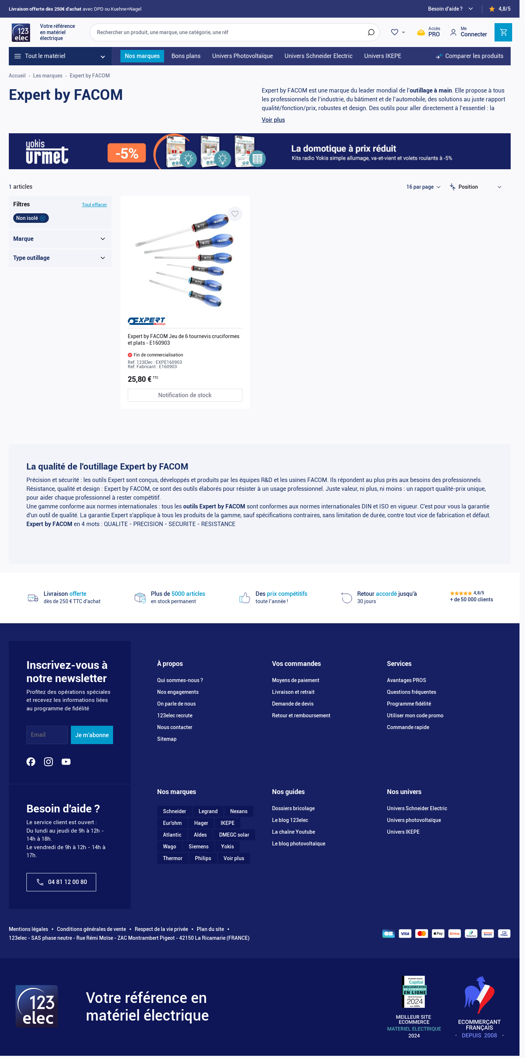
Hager (201, 823)
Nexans (238, 811)
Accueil (17, 76)
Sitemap (167, 739)
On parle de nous (176, 703)
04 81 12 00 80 (61, 882)
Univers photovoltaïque (414, 820)
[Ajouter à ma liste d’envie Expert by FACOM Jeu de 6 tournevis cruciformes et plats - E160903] (235, 214)
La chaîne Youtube (293, 831)
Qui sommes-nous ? (180, 680)
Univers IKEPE (403, 831)
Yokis (227, 846)
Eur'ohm (172, 823)
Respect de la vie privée (161, 929)
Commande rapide (408, 727)
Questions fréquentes (411, 692)
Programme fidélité (409, 703)
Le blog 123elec (290, 820)
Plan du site (210, 929)
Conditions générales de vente (91, 929)
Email (38, 735)
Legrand (208, 811)
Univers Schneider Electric (417, 808)
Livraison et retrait (293, 692)
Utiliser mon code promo (415, 715)
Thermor (172, 858)
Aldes (200, 835)
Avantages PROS (406, 680)
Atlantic (172, 835)
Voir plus (273, 119)
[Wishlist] (399, 32)
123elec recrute (174, 715)
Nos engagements (178, 692)
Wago (169, 846)
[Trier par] (481, 187)
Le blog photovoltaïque (298, 843)
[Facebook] (30, 761)
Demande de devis (293, 703)
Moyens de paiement (295, 680)
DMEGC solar (234, 835)
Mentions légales (28, 929)
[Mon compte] (468, 32)
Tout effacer (94, 204)
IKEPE (228, 823)
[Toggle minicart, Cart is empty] (503, 32)
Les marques (47, 76)
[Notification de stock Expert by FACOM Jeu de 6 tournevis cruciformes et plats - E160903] (185, 395)
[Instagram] (48, 761)
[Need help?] (451, 8)
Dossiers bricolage (293, 808)
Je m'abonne (92, 735)
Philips (203, 858)
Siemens (199, 846)
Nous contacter (174, 727)
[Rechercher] (371, 32)
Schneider (174, 811)
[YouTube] (66, 761)
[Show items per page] (423, 187)
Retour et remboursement (301, 715)
